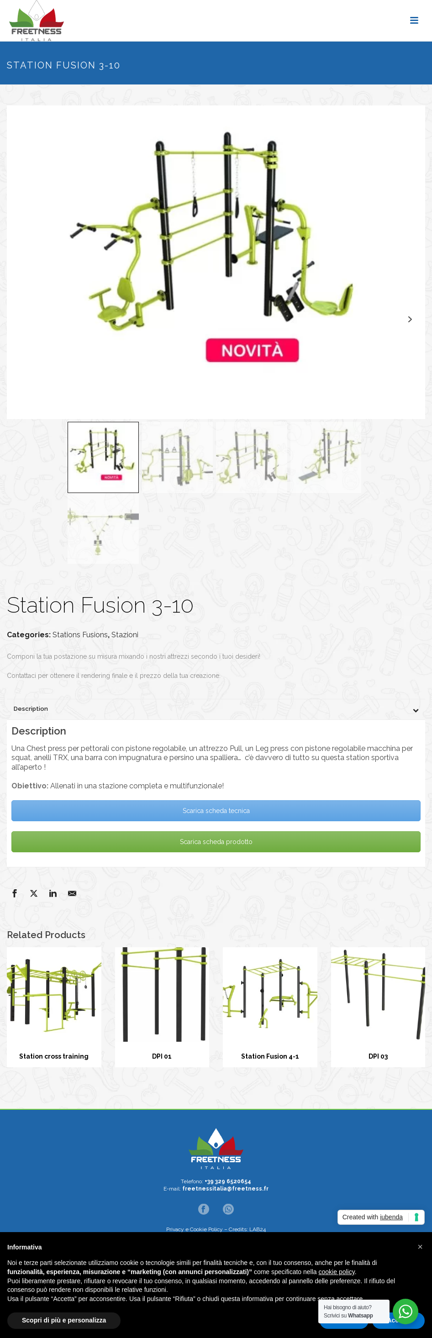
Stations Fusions (80, 634)
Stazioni (124, 634)
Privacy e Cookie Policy (194, 1229)
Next (409, 319)
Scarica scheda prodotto (216, 841)
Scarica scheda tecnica (216, 810)
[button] (420, 1246)
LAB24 (257, 1229)
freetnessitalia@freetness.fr (225, 1189)
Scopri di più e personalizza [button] (64, 1320)
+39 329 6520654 (228, 1181)
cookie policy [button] (337, 1271)
